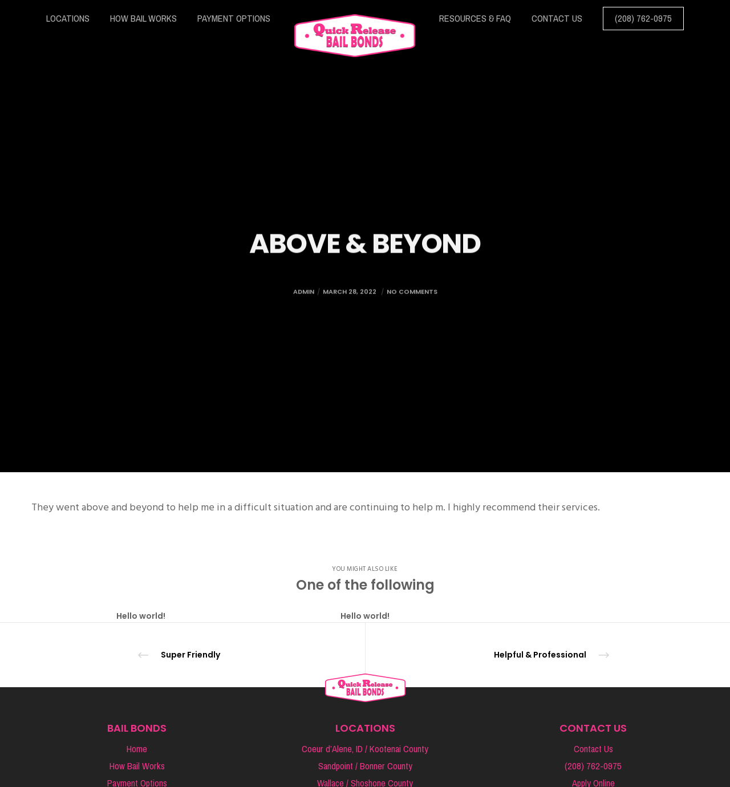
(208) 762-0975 (593, 766)
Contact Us (593, 749)
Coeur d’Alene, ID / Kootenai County (365, 749)
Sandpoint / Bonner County (365, 766)
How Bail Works (137, 766)
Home (137, 749)
